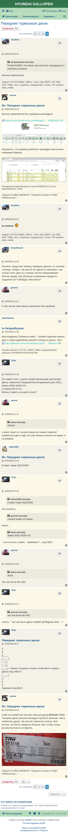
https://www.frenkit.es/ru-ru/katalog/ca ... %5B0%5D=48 (34, 120)
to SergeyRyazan (13, 328)
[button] (35, 34)
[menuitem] (9, 11)
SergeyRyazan (17, 248)
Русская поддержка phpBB (34, 823)
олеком (12, 95)
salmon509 (13, 447)
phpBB (28, 820)
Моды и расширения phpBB (34, 828)
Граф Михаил (8, 318)
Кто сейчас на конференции (16, 802)
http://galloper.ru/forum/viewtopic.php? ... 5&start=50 (32, 343)
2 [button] (43, 33)
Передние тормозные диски (24, 23)
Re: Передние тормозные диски (23, 105)
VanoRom (15, 40)
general (14, 288)
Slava (13, 360)
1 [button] (39, 33)
